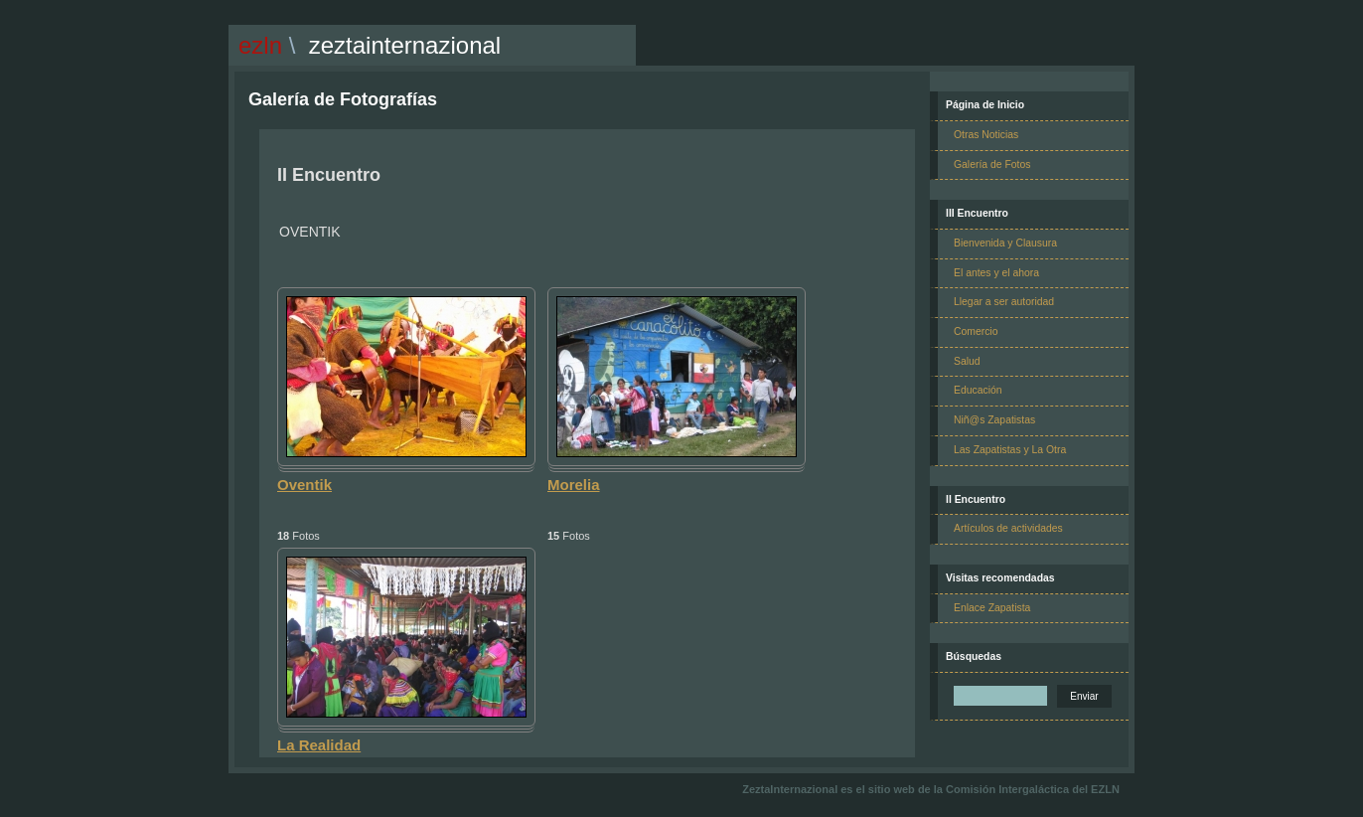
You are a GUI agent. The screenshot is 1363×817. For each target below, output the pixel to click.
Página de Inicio (985, 104)
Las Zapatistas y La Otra (1010, 449)
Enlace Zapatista (992, 607)
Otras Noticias (986, 134)
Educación (978, 390)
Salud (967, 361)
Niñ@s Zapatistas (994, 419)
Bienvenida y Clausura (1005, 243)
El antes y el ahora (996, 272)
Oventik (304, 484)
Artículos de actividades (1008, 528)
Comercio (975, 331)
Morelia (573, 484)
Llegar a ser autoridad (1004, 301)
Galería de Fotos (992, 164)
